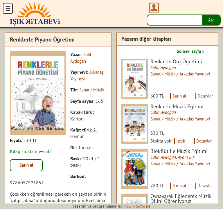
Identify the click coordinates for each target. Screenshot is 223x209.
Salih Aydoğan (165, 67)
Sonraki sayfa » (189, 51)
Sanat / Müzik (165, 74)
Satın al (27, 165)
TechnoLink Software (134, 206)
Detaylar (205, 97)
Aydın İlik (188, 160)
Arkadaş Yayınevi (199, 120)
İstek (182, 144)
